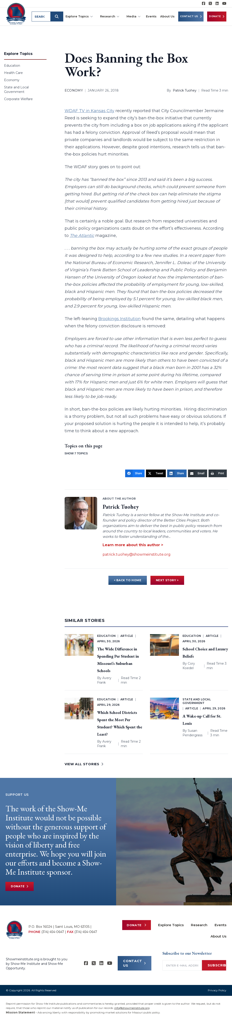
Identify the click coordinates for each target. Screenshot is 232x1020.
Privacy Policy (217, 990)
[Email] (197, 473)
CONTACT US (134, 963)
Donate (217, 16)
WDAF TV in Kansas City (89, 110)
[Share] (135, 473)
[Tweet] (156, 473)
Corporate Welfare (18, 99)
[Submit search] (57, 16)
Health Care (13, 73)
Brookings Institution (119, 318)
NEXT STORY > (167, 580)
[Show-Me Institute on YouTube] (224, 4)
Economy (11, 80)
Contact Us (191, 16)
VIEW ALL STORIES (84, 764)
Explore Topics (79, 16)
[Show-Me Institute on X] (210, 4)
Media (134, 16)
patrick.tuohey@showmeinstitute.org (137, 554)
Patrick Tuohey (185, 90)
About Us (167, 16)
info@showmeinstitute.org (132, 1008)
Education (12, 66)
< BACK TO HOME (127, 580)
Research (109, 16)
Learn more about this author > (133, 545)
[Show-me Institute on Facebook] (203, 4)
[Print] (218, 473)
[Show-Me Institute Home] (16, 13)
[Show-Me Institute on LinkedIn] (217, 4)
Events (151, 16)
